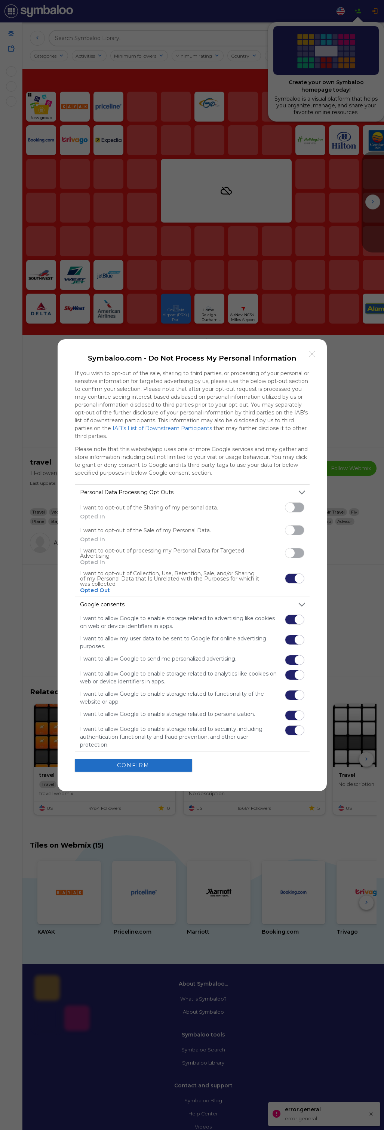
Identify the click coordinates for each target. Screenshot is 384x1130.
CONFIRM (133, 765)
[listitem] (192, 492)
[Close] (312, 354)
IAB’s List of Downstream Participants (162, 428)
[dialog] (192, 565)
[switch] (294, 507)
